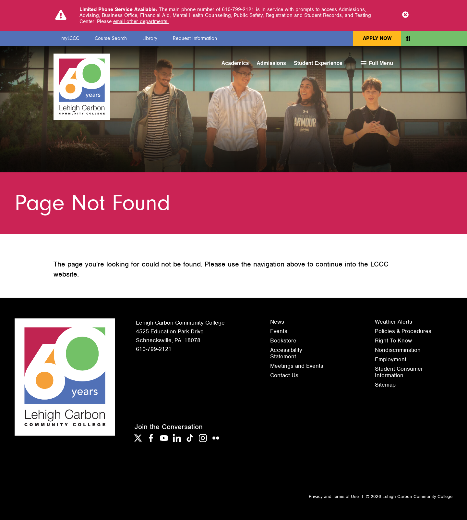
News (277, 321)
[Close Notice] (405, 15)
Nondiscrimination (398, 349)
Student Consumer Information (399, 372)
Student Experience (318, 63)
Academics (235, 63)
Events (278, 331)
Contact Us (284, 375)
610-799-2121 (154, 349)
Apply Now (377, 38)
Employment (390, 359)
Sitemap (385, 384)
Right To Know (393, 340)
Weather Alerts (393, 321)
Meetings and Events (296, 365)
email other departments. (141, 21)
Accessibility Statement (286, 353)
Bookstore (283, 340)
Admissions (271, 63)
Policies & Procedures (403, 331)
